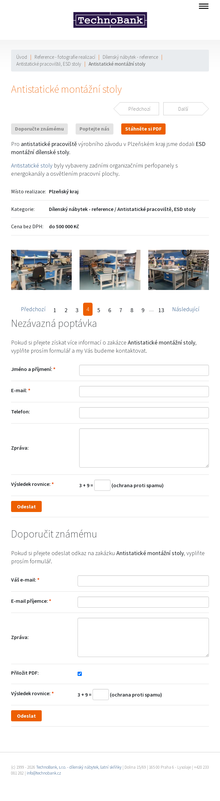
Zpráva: (20, 447)
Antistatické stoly (31, 165)
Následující (185, 309)
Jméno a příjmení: (31, 369)
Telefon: (20, 411)
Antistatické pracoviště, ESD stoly (48, 64)
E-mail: (19, 390)
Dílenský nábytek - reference (130, 57)
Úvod (21, 57)
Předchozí (33, 309)
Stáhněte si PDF (143, 129)
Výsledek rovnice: (31, 484)
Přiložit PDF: (25, 672)
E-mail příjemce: (29, 601)
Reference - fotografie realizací (65, 57)
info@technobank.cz (44, 773)
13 (161, 310)
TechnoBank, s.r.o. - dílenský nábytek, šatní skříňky (79, 767)
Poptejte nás (95, 129)
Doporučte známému (39, 129)
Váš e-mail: (23, 579)
